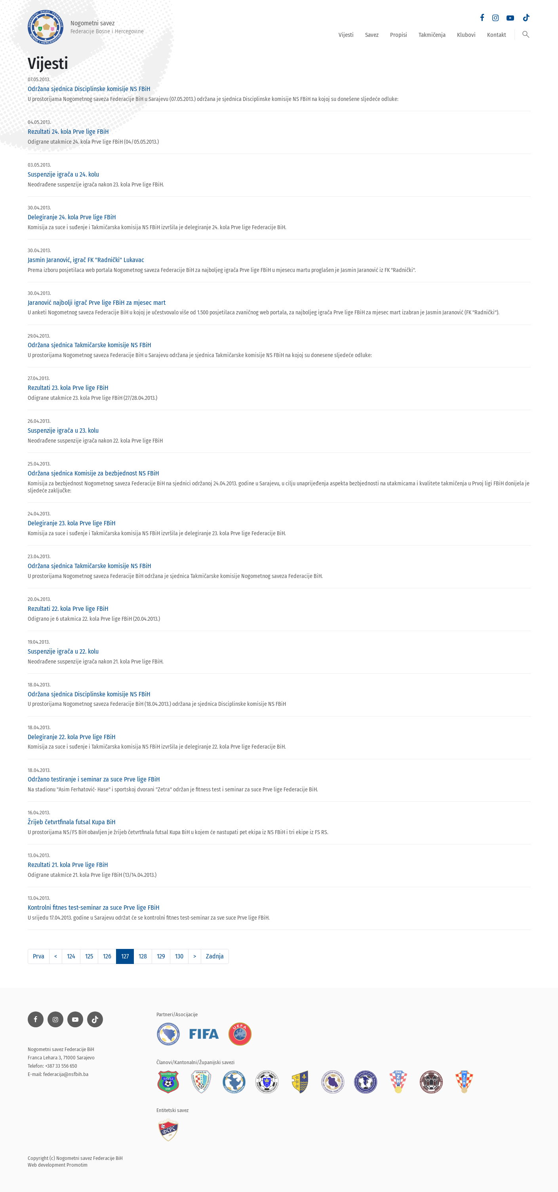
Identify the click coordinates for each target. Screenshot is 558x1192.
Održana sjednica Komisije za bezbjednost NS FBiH (93, 473)
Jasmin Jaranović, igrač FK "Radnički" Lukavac (86, 260)
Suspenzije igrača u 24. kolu (63, 174)
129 (161, 956)
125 (89, 956)
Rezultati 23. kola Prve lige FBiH (68, 388)
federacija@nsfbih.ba (65, 1074)
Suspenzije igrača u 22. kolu (63, 651)
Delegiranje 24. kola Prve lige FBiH (72, 217)
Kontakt (496, 34)
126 (107, 956)
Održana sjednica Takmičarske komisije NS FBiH (89, 345)
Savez (372, 34)
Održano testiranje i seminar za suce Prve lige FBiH (94, 779)
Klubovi (466, 34)
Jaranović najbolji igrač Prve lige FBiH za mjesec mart (97, 302)
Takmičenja (432, 34)
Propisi (398, 34)
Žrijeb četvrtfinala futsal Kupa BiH (72, 822)
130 (179, 956)
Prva (38, 956)
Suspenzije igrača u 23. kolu (63, 430)
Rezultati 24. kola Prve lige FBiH (68, 131)
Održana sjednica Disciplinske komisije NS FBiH (89, 89)
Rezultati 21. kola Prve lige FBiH (68, 865)
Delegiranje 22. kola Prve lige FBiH (72, 737)
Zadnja (215, 956)
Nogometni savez (86, 27)
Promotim (77, 1165)
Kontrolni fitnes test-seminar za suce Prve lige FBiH (94, 907)
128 (143, 956)
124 (71, 956)
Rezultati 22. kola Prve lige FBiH (68, 608)
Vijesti (346, 34)
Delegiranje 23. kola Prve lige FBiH (72, 523)
